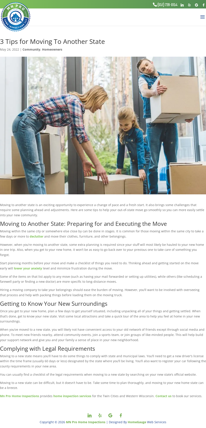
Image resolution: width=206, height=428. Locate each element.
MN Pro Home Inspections (85, 422)
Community (31, 49)
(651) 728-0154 (167, 5)
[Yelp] (189, 5)
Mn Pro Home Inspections (19, 396)
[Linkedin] (182, 5)
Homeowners (52, 49)
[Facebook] (203, 5)
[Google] (196, 5)
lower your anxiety (28, 268)
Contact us (163, 396)
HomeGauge (137, 422)
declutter (36, 236)
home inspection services (72, 396)
